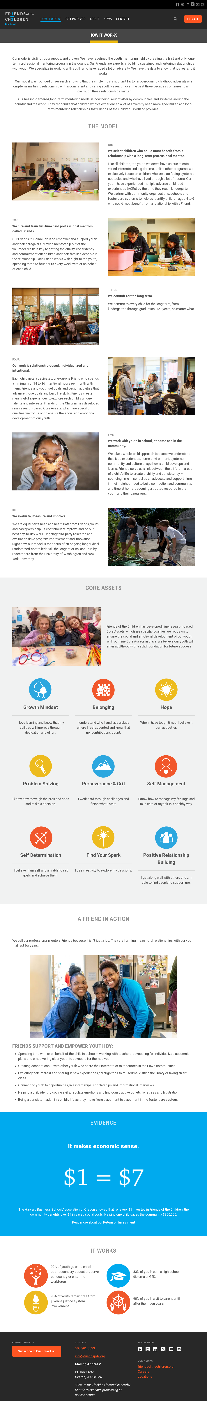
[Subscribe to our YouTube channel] (197, 5)
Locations (145, 1376)
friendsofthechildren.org (156, 1366)
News (108, 19)
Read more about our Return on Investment (103, 1222)
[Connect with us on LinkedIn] (187, 5)
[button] (175, 18)
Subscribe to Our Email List (36, 1351)
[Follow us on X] (192, 4)
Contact (122, 19)
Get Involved (75, 19)
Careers (143, 1371)
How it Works (50, 19)
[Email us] (202, 5)
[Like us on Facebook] (177, 5)
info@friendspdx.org (90, 1356)
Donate (193, 19)
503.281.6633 (85, 1348)
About (94, 19)
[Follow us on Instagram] (182, 5)
